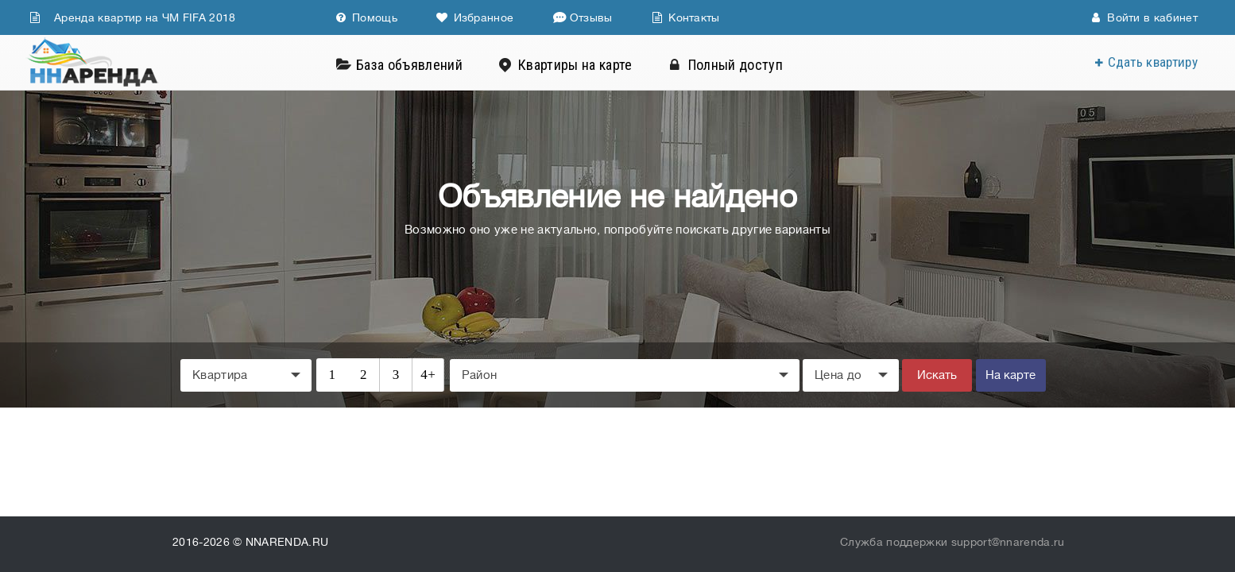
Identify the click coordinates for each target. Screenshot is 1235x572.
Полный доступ (742, 64)
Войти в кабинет (1144, 17)
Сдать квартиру (1153, 62)
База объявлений (415, 64)
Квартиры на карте (581, 64)
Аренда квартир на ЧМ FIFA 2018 (132, 17)
